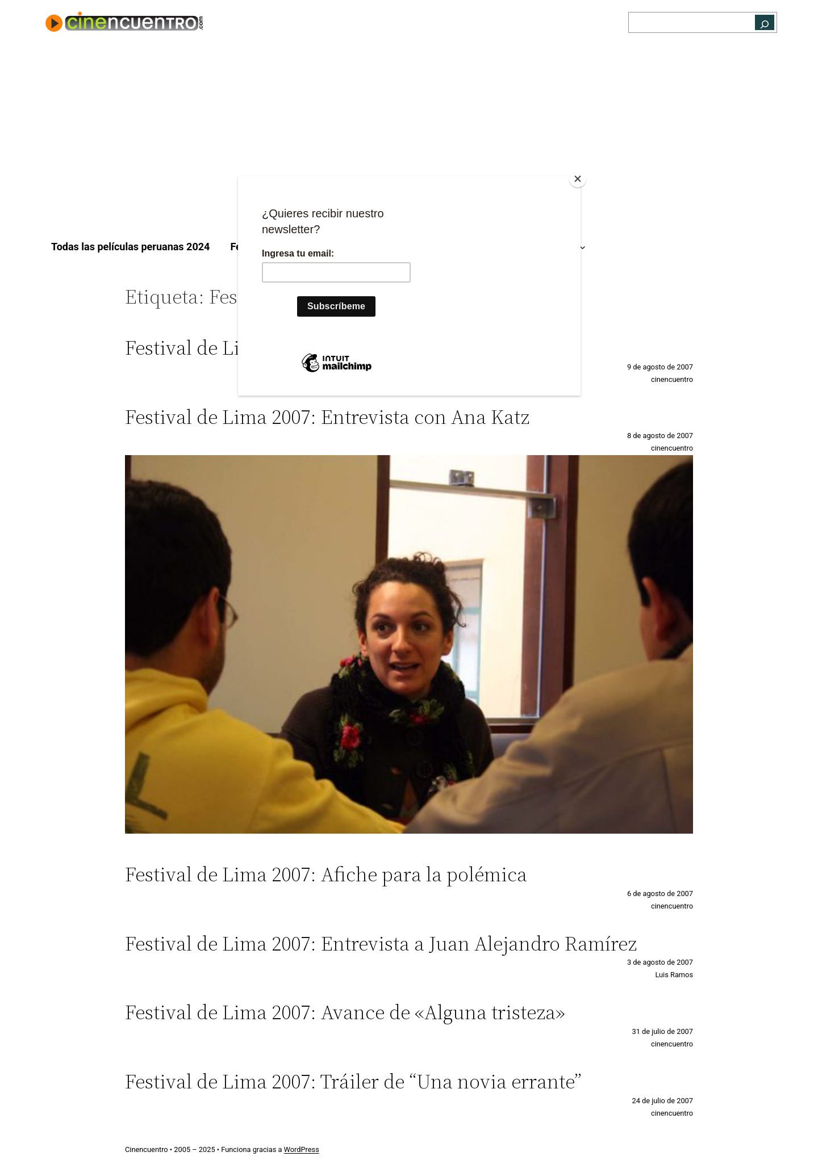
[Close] (577, 178)
